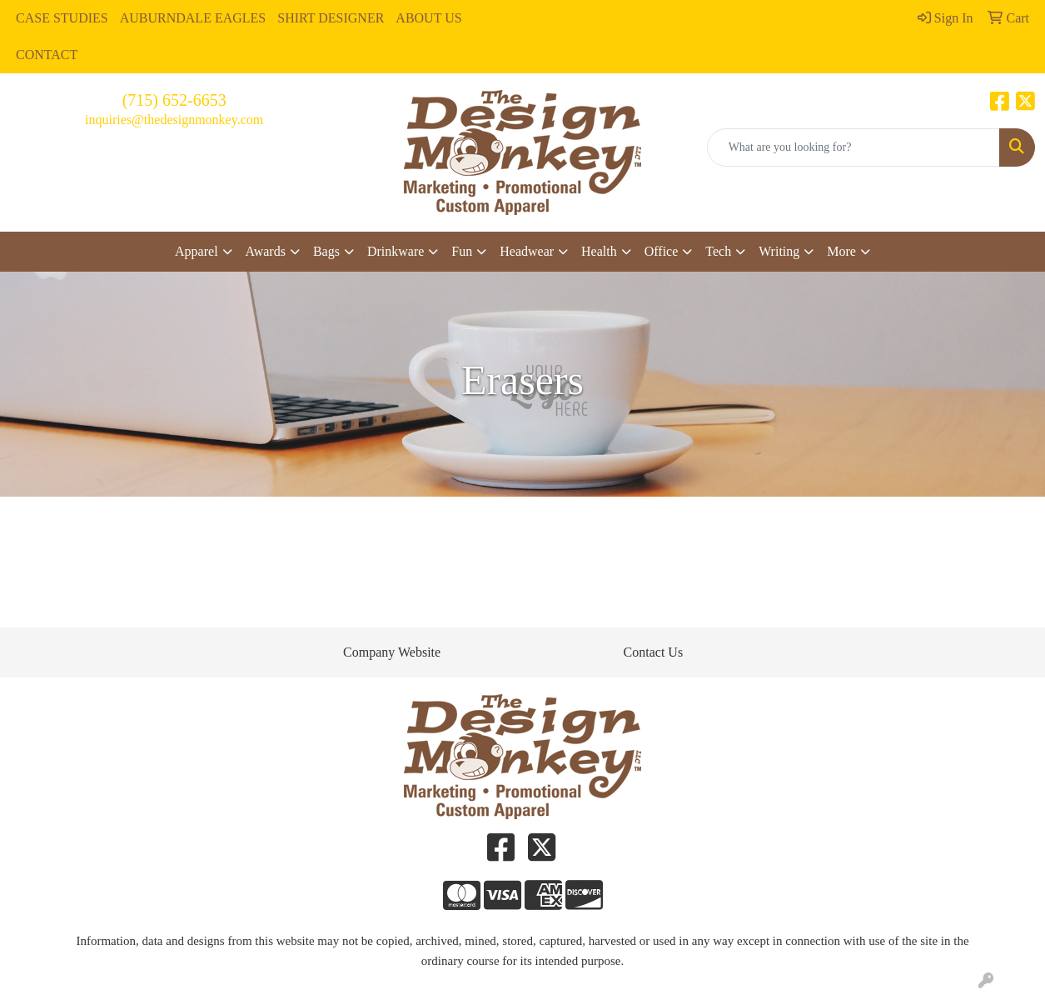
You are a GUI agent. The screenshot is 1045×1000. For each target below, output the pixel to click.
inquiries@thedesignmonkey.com (174, 119)
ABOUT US (428, 18)
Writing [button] (779, 251)
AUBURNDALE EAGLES (193, 18)
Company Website (391, 652)
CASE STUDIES (62, 18)
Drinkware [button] (395, 251)
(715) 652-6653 (174, 100)
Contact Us (654, 652)
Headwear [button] (527, 251)
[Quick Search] (853, 147)
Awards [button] (266, 251)
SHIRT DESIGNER (330, 18)
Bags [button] (326, 251)
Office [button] (661, 251)
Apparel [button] (196, 251)
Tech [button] (718, 251)
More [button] (841, 251)
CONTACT (46, 55)
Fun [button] (461, 251)
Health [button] (599, 251)
